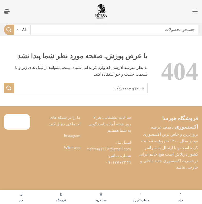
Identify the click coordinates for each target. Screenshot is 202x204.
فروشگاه (61, 196)
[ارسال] (9, 30)
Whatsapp (72, 147)
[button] (195, 11)
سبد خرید (101, 196)
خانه (181, 196)
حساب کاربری (141, 196)
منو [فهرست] (21, 196)
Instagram (72, 136)
